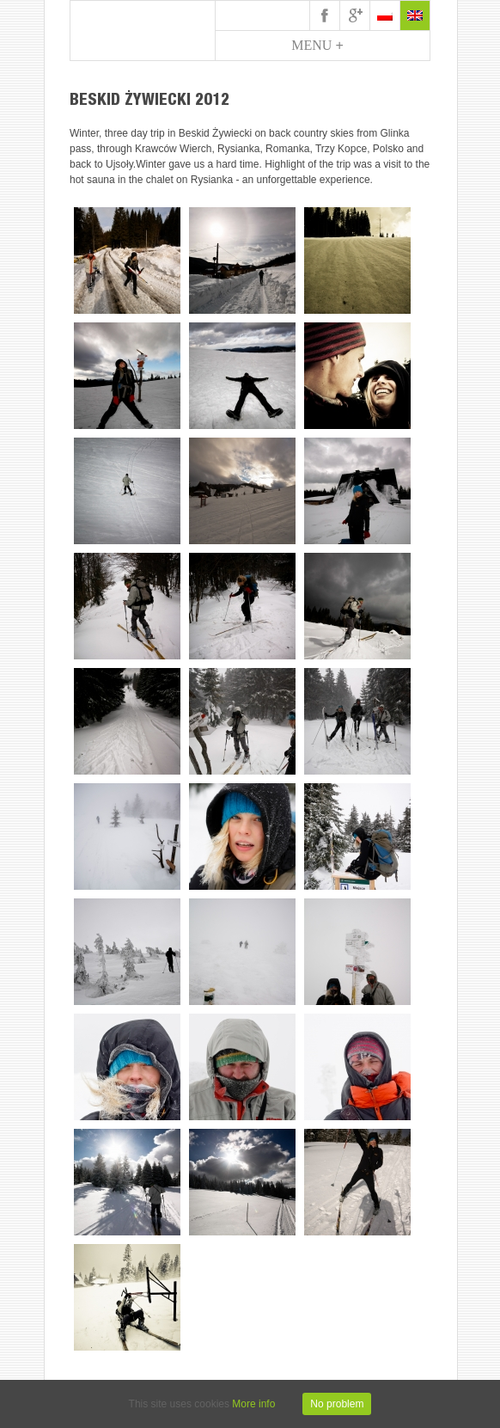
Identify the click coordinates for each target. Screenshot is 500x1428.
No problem (336, 1404)
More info (253, 1404)
